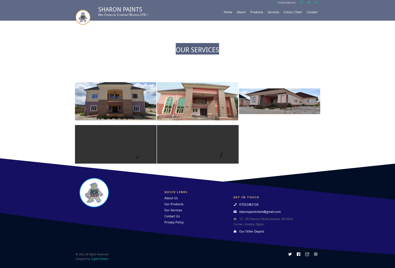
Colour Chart (293, 12)
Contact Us (172, 216)
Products (256, 12)
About (241, 12)
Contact (312, 12)
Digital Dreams (99, 258)
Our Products (173, 204)
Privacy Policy (174, 222)
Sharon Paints (120, 9)
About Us (171, 198)
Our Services (173, 210)
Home (228, 12)
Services (273, 12)
